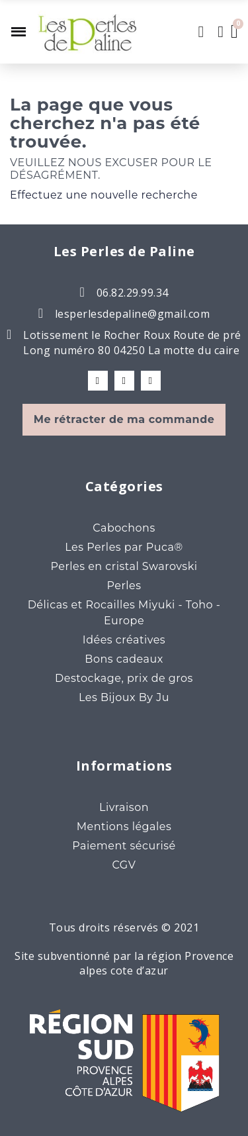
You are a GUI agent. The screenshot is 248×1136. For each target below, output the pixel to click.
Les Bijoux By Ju (124, 697)
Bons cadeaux (124, 659)
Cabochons (124, 528)
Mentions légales (124, 826)
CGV (124, 865)
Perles (123, 585)
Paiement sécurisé (124, 845)
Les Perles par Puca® (124, 547)
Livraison (124, 807)
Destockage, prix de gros (124, 678)
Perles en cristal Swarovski (123, 566)
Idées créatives (124, 640)
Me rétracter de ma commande (124, 419)
